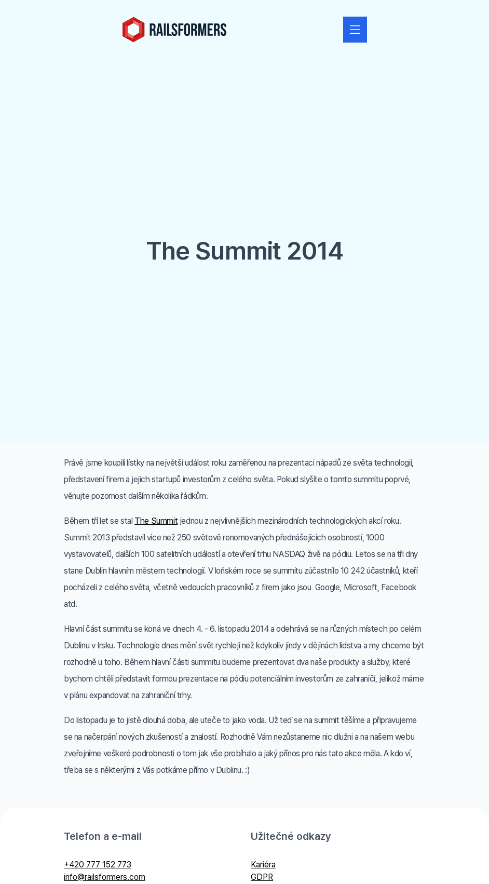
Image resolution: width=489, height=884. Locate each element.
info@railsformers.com (104, 877)
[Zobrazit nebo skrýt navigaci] (355, 30)
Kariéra (263, 864)
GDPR (262, 877)
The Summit (156, 521)
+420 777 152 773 (97, 864)
